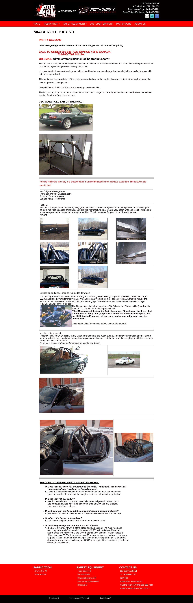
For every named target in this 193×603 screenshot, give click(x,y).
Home (37, 24)
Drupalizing (54, 598)
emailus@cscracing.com (137, 588)
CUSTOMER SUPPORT (101, 24)
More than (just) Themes (79, 598)
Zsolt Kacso (105, 598)
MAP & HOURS (123, 24)
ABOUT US (140, 24)
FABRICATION (51, 24)
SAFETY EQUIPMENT (74, 24)
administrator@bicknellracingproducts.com (81, 58)
